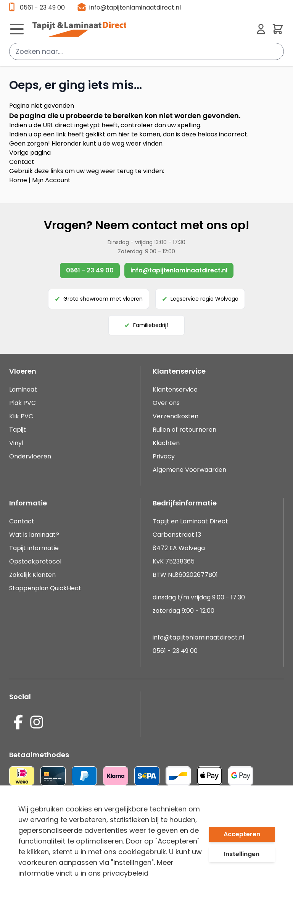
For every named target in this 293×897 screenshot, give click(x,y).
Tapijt (17, 429)
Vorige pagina (30, 152)
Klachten (166, 443)
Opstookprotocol (35, 561)
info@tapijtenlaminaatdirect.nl (135, 7)
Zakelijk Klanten (32, 574)
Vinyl (16, 443)
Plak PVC (22, 402)
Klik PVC (21, 416)
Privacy (164, 456)
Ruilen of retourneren (184, 429)
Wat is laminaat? (35, 534)
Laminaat (23, 389)
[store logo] (141, 29)
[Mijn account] (261, 29)
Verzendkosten (175, 416)
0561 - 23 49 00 (42, 7)
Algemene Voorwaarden (189, 469)
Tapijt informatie (34, 548)
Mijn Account (51, 180)
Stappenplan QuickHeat (45, 588)
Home (18, 180)
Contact (21, 161)
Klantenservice (175, 389)
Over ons (166, 402)
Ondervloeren (30, 456)
